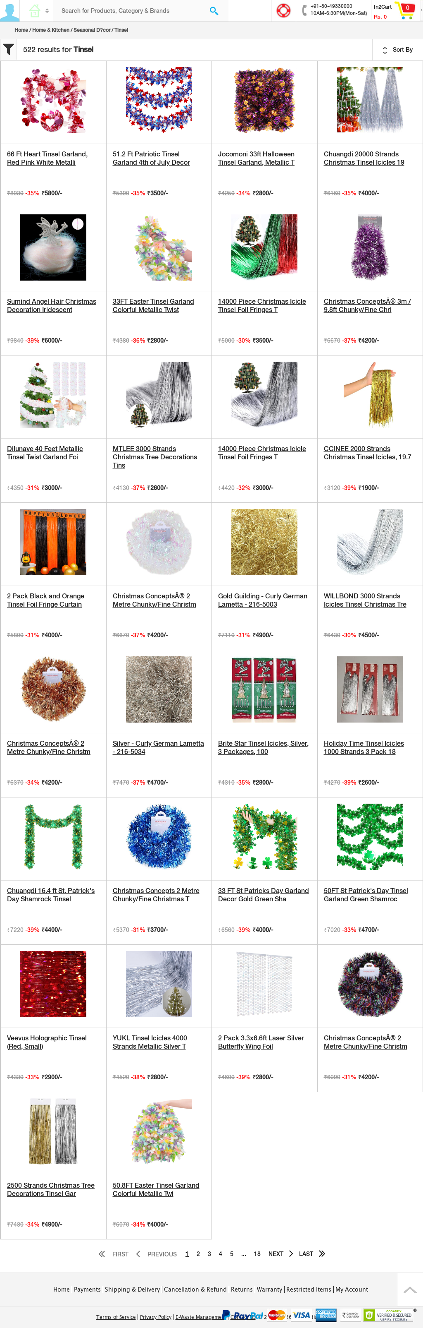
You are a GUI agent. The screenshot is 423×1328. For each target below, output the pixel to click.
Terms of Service (116, 1317)
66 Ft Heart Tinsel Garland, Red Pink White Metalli (47, 158)
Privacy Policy (155, 1317)
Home (21, 30)
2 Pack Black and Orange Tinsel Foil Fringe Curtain (45, 600)
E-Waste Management (201, 1317)
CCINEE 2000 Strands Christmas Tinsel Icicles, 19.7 (367, 453)
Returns (242, 1289)
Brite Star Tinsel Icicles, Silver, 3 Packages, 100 (263, 748)
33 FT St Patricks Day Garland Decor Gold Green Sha (263, 895)
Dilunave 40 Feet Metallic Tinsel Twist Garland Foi (45, 453)
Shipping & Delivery (132, 1289)
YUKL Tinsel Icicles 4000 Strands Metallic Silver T (150, 1042)
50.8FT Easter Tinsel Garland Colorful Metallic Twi (156, 1190)
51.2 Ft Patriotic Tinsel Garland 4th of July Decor (151, 158)
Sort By (398, 50)
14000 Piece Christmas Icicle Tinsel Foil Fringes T (262, 306)
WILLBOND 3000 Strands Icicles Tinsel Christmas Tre (365, 600)
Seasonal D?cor (92, 30)
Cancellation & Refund (195, 1289)
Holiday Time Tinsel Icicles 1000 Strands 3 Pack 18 (364, 748)
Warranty (269, 1289)
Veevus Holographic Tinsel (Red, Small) (47, 1042)
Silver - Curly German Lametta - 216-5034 (158, 748)
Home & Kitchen (50, 30)
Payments (87, 1289)
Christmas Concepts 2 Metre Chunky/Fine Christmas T (156, 895)
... (243, 1254)
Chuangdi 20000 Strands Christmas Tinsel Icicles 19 (364, 158)
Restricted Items (308, 1289)
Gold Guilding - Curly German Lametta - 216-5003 (262, 600)
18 (257, 1254)
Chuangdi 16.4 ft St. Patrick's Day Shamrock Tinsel (51, 895)
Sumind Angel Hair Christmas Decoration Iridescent (51, 306)
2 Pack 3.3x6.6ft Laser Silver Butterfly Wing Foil (261, 1042)
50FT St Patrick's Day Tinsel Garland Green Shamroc (366, 895)
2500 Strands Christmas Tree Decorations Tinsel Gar (51, 1190)
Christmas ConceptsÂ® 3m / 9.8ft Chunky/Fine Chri (367, 306)
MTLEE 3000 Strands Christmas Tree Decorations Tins (155, 457)
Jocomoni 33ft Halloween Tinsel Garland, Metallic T (256, 158)
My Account (351, 1289)
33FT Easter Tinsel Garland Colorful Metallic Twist (153, 306)
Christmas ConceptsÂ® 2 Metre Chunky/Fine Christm (154, 600)
